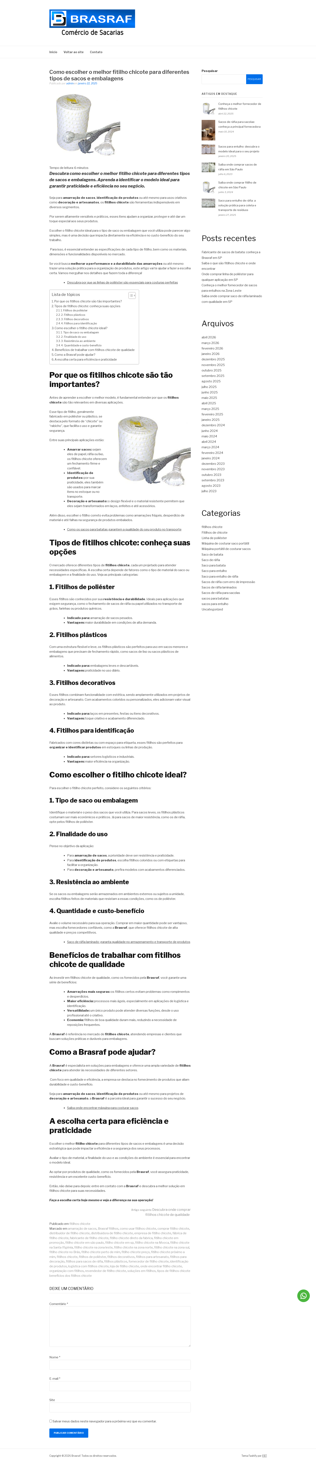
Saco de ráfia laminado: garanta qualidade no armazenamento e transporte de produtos (128, 942)
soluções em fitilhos (141, 1271)
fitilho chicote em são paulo (84, 1243)
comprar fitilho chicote (173, 1229)
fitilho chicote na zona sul (171, 1247)
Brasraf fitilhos (108, 1229)
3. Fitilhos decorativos (75, 319)
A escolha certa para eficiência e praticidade (86, 359)
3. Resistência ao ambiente (78, 341)
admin (70, 83)
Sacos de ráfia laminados (219, 587)
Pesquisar (210, 71)
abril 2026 (209, 337)
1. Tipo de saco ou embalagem (80, 332)
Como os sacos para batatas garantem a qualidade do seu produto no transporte (124, 529)
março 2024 (210, 447)
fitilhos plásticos (115, 1261)
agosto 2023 (211, 486)
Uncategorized (212, 609)
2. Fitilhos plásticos (73, 314)
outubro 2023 (211, 475)
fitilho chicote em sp (119, 1243)
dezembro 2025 (213, 359)
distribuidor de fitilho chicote (69, 1233)
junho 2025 (210, 392)
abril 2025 (209, 403)
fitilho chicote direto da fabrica (131, 1238)
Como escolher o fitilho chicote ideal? (81, 328)
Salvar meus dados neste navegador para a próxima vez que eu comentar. (104, 1421)
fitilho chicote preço (136, 1252)
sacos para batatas (215, 598)
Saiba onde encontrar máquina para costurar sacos (102, 1108)
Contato (96, 52)
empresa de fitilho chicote (152, 1233)
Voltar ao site (74, 52)
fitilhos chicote (79, 1224)
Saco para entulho (214, 571)
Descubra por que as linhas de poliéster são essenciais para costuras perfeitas (122, 282)
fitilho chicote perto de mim (100, 1252)
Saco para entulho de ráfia (220, 576)
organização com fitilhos (66, 1271)
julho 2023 (209, 491)
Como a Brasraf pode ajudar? (75, 355)
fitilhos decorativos (121, 1257)
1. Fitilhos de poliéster (74, 310)
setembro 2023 (213, 480)
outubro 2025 (211, 370)
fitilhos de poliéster (92, 1257)
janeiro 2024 (211, 458)
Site (52, 1400)
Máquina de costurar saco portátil (225, 543)
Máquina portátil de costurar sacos (226, 549)
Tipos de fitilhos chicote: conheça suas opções (87, 306)
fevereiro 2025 (212, 414)
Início (53, 52)
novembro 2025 (213, 365)
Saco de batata (212, 554)
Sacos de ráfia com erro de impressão (228, 582)
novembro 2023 (213, 469)
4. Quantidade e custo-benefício (81, 345)
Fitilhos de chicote (215, 532)
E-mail (54, 1379)
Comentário (58, 1304)
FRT (264, 1455)
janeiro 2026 (211, 354)
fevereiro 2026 (212, 348)
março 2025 (210, 409)
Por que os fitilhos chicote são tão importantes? (88, 301)
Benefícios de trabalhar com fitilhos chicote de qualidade (95, 350)
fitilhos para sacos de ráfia (84, 1261)
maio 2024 (209, 436)
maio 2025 (209, 398)
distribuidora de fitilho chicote (112, 1233)
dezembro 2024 (213, 425)
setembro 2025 (213, 376)
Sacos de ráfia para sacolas (221, 593)
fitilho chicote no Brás (64, 1252)
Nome (54, 1357)
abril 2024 (209, 442)
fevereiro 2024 (212, 453)
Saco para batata (214, 565)
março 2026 (210, 343)
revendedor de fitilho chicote (105, 1271)
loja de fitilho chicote (124, 1266)
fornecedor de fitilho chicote (149, 1261)
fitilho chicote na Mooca (152, 1243)
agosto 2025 (211, 381)
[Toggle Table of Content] (130, 295)
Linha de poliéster (214, 538)
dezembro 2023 (213, 464)
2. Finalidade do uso (73, 336)
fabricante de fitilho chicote (89, 1238)
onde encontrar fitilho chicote (161, 1266)
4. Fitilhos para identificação (79, 323)
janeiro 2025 (211, 420)
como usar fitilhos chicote (138, 1229)
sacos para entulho (215, 604)
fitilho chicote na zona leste (93, 1247)
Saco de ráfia (211, 560)
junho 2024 (210, 431)
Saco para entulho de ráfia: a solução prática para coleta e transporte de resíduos (237, 205)
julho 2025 (209, 387)
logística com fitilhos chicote (88, 1266)
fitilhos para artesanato (152, 1257)
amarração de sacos (82, 1229)
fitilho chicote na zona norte (133, 1247)
